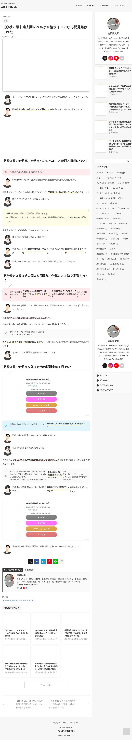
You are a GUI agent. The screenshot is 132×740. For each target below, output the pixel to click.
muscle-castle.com (66, 728)
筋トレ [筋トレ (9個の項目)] (100, 256)
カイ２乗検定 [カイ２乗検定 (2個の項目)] (102, 185)
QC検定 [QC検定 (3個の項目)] (121, 170)
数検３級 (30, 602)
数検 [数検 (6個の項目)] (124, 231)
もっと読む (47, 686)
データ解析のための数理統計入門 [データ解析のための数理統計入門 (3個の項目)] (109, 195)
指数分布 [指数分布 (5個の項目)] (100, 231)
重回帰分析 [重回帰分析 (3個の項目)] (101, 276)
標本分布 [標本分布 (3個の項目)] (100, 241)
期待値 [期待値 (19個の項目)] (115, 236)
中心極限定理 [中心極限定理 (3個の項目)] (102, 215)
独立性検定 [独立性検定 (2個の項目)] (101, 251)
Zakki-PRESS (9, 6)
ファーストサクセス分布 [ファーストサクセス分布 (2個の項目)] (106, 200)
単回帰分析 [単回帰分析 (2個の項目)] (101, 226)
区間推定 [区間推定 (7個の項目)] (123, 220)
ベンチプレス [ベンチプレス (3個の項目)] (102, 205)
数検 (24, 602)
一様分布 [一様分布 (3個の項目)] (116, 210)
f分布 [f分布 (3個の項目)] (110, 170)
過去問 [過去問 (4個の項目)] (100, 271)
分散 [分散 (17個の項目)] (112, 220)
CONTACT (120, 6)
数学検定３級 (17, 602)
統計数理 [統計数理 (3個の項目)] (124, 256)
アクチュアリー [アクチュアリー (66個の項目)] (113, 175)
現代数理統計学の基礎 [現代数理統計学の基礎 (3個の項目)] (120, 251)
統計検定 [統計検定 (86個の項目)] (101, 261)
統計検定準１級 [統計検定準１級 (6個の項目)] (117, 261)
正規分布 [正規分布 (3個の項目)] (113, 241)
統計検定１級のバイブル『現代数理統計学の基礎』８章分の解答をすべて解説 (76, 634)
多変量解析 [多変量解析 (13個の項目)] (116, 226)
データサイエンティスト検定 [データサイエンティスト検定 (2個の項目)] (108, 190)
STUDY (91, 6)
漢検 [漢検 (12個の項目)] (113, 246)
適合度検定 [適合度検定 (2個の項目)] (112, 271)
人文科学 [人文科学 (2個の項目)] (100, 220)
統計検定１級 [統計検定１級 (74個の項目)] (102, 266)
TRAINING (105, 6)
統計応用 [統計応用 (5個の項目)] (111, 256)
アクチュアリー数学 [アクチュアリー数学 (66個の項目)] (105, 180)
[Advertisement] (46, 137)
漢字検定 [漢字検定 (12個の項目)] (101, 246)
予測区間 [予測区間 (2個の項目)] (116, 215)
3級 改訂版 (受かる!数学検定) (39, 380)
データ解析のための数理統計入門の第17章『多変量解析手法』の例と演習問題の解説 (46, 667)
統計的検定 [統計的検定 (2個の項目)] (118, 266)
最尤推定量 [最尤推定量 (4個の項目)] (101, 236)
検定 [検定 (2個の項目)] (125, 236)
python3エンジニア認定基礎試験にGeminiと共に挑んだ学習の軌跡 (46, 634)
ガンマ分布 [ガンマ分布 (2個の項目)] (117, 185)
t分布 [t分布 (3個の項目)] (99, 175)
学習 (6, 598)
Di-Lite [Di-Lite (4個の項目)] (100, 170)
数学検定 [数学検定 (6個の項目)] (113, 231)
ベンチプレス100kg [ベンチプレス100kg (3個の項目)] (120, 205)
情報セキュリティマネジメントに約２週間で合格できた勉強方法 (16, 634)
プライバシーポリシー (71, 724)
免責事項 (56, 724)
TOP (79, 6)
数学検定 (8, 602)
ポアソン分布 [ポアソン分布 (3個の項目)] (102, 210)
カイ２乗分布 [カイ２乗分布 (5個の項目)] (124, 180)
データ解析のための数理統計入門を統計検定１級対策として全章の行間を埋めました (16, 667)
